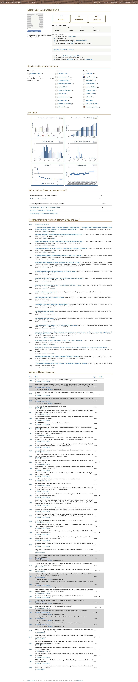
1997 (30, 631)
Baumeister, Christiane (92, 107)
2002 (30, 551)
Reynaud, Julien (62, 100)
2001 (30, 412)
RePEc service (31, 680)
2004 (30, 462)
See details (72, 36)
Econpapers (44, 231)
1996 (30, 509)
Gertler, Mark (89, 80)
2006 (30, 418)
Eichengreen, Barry (63, 80)
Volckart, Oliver (62, 107)
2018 (30, 380)
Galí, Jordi (89, 97)
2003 (30, 558)
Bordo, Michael (62, 87)
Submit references (125, 2)
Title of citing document (43, 224)
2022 (30, 394)
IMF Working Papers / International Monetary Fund (43, 213)
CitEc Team (80, 680)
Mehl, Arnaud (62, 93)
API (100, 2)
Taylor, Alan (89, 100)
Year (31, 224)
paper (53, 231)
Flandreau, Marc (62, 73)
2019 (30, 451)
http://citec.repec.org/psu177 (70, 56)
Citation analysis (45, 381)
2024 (30, 602)
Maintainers (114, 2)
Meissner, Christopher (64, 103)
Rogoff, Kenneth (90, 77)
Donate (106, 2)
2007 (30, 407)
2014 (30, 428)
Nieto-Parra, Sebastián (64, 83)
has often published (81, 40)
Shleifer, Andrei (90, 93)
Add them (70, 59)
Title (37, 377)
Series (33, 2)
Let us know (88, 59)
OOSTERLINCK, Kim (64, 97)
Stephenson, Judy (35, 73)
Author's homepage (68, 49)
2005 (30, 570)
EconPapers (57, 49)
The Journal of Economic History (38, 199)
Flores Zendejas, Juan (64, 90)
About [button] (134, 2)
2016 (30, 387)
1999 (30, 433)
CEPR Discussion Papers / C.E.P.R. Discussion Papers (45, 207)
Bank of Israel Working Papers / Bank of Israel (42, 210)
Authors (27, 2)
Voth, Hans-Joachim (64, 77)
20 (72, 43)
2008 (30, 480)
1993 (30, 495)
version (50, 389)
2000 (30, 596)
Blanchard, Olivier (91, 87)
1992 (30, 489)
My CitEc (94, 2)
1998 (30, 521)
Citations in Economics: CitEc (11, 2)
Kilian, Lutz (89, 73)
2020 (30, 401)
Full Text (38, 381)
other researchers (70, 42)
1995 (30, 502)
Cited (101, 377)
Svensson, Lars (90, 90)
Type (96, 377)
